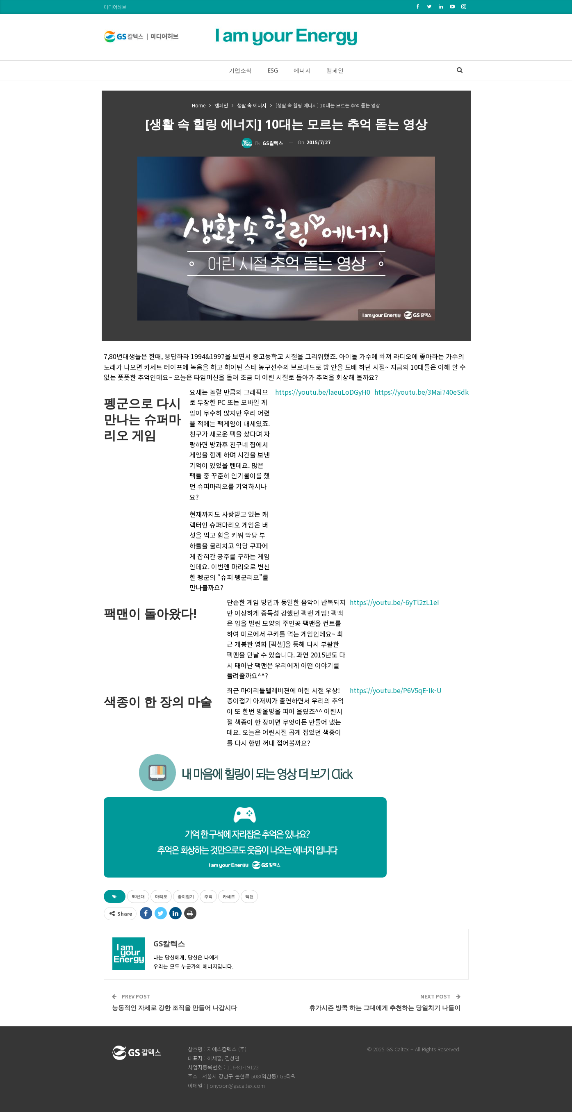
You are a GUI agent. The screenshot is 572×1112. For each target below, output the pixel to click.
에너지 (303, 70)
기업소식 (237, 70)
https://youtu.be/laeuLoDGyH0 (322, 392)
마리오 (161, 896)
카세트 (229, 896)
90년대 (138, 896)
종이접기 (186, 896)
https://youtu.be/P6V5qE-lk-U (396, 690)
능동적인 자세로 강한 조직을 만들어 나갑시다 (174, 1007)
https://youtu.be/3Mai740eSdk (421, 392)
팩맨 (249, 896)
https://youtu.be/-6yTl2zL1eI (394, 602)
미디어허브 (115, 6)
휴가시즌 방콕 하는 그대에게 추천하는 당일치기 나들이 (384, 1007)
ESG (272, 70)
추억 (208, 896)
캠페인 (337, 70)
